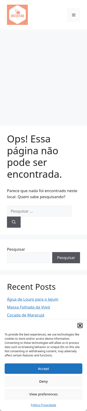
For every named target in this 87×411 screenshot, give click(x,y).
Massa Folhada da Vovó (28, 307)
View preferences (43, 394)
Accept (43, 368)
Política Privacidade (43, 405)
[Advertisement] (43, 75)
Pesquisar (16, 249)
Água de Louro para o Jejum (32, 299)
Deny (43, 381)
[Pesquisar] (14, 222)
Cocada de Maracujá (25, 315)
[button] (80, 325)
